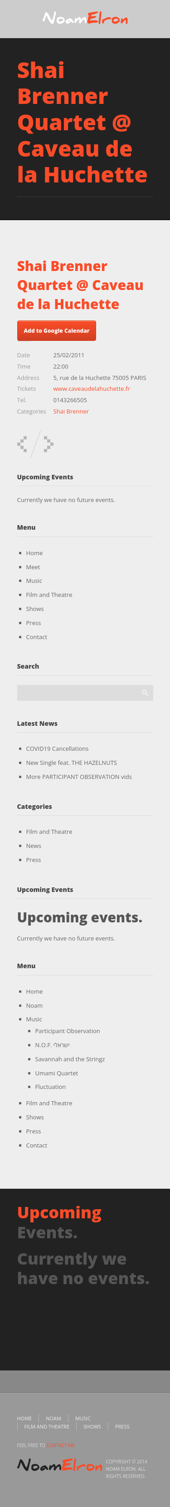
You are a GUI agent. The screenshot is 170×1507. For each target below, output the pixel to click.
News (33, 846)
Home (34, 553)
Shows (35, 609)
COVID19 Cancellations (57, 748)
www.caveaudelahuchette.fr (91, 388)
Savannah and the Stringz (70, 1059)
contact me (61, 1445)
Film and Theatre (49, 595)
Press (33, 623)
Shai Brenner (71, 411)
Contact (37, 637)
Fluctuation (50, 1087)
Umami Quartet (56, 1073)
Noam (34, 1005)
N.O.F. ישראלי (52, 1045)
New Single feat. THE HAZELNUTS (71, 762)
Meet (33, 567)
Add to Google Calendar (57, 331)
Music (34, 580)
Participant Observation (67, 1031)
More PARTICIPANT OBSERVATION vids (79, 777)
